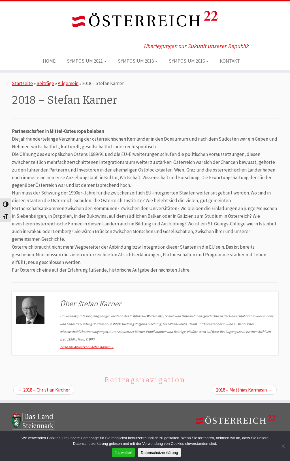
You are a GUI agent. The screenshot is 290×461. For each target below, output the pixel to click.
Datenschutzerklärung (159, 453)
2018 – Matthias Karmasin (244, 390)
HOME (49, 61)
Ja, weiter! (123, 453)
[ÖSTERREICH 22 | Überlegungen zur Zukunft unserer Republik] (145, 20)
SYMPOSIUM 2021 (86, 61)
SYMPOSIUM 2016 (188, 61)
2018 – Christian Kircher (44, 390)
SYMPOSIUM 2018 (137, 61)
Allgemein (68, 83)
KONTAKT (230, 61)
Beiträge (45, 83)
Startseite (22, 83)
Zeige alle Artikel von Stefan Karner (87, 347)
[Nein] (283, 446)
